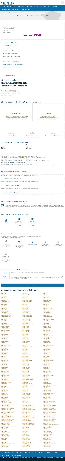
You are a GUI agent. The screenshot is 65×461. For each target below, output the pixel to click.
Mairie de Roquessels (26, 400)
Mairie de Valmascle (4, 438)
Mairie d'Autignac (25, 298)
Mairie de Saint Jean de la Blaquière (28, 415)
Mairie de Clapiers (25, 323)
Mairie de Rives (3, 359)
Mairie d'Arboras (4, 296)
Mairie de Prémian (4, 394)
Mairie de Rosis (45, 400)
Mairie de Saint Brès (46, 404)
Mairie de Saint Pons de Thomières (49, 421)
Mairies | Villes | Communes (11, 12)
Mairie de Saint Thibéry (5, 424)
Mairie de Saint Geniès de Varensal (49, 409)
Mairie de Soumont (25, 431)
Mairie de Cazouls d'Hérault (27, 319)
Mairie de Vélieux (4, 439)
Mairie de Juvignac (4, 344)
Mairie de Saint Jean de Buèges (6, 413)
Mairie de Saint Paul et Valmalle (49, 420)
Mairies (3, 6)
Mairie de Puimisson (4, 395)
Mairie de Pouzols (4, 393)
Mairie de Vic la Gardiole (26, 442)
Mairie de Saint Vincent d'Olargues (28, 424)
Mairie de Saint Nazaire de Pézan (7, 420)
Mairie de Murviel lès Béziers (6, 378)
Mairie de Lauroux (25, 350)
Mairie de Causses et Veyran (27, 316)
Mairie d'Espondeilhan (26, 330)
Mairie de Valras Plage (26, 438)
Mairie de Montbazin (47, 371)
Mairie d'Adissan (25, 292)
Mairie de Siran (24, 430)
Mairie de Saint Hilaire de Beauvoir (49, 412)
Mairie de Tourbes (4, 434)
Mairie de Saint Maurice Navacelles (7, 419)
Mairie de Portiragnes (47, 390)
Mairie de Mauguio (4, 367)
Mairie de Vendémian (47, 439)
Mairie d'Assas (3, 297)
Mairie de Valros (46, 438)
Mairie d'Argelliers (25, 296)
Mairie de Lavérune (4, 352)
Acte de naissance (11, 6)
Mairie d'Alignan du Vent (26, 294)
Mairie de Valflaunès (46, 436)
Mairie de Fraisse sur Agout (48, 335)
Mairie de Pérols (25, 386)
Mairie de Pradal (46, 355)
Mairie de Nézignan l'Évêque (27, 379)
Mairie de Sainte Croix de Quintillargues (8, 426)
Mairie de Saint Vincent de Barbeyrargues (51, 424)
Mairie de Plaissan (25, 389)
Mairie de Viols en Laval (26, 446)
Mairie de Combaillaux (5, 326)
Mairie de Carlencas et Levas (6, 313)
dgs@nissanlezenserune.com (11, 30)
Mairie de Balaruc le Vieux (5, 301)
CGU (1, 459)
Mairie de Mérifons (46, 367)
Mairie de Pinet (3, 389)
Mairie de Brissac (25, 308)
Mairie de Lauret (4, 350)
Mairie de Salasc (25, 426)
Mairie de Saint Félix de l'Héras (27, 408)
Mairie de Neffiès (4, 379)
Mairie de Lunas (4, 363)
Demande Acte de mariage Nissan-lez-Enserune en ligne (16, 117)
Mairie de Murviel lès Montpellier (28, 378)
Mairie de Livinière (25, 345)
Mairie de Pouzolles (46, 391)
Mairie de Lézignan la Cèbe (48, 359)
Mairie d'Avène (45, 298)
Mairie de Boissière (25, 344)
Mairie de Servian (46, 428)
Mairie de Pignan (46, 387)
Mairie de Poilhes (46, 389)
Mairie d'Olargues (46, 380)
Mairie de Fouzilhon (4, 335)
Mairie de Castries (46, 315)
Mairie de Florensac (46, 333)
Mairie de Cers (3, 322)
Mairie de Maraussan (26, 364)
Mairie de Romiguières (26, 398)
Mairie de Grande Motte (5, 345)
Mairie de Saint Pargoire (26, 420)
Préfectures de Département (47, 457)
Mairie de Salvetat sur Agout (48, 345)
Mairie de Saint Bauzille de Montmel (7, 404)
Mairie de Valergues (25, 436)
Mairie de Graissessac (5, 341)
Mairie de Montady (25, 370)
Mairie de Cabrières (25, 309)
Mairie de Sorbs (46, 430)
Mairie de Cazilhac (4, 319)
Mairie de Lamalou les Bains (27, 348)
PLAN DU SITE (8, 457)
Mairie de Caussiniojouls (47, 316)
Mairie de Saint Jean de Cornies (28, 413)
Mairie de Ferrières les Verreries (7, 333)
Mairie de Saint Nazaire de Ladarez (49, 419)
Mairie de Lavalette (46, 350)
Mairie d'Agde (45, 292)
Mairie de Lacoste (46, 346)
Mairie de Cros (45, 353)
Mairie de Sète (3, 430)
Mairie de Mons (4, 370)
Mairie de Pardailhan (47, 383)
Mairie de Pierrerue (25, 387)
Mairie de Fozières (25, 335)
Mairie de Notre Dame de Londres (7, 380)
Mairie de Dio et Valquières (6, 330)
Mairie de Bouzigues (25, 307)
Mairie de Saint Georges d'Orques (28, 411)
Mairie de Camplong (46, 311)
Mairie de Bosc (24, 352)
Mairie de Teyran (25, 432)
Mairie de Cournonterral (5, 329)
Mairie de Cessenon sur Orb (27, 322)
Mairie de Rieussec (46, 397)
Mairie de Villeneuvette (5, 445)
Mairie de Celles (46, 320)
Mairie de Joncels (25, 342)
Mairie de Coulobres (4, 327)
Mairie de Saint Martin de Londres (28, 417)
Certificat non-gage (6, 9)
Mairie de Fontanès (4, 334)
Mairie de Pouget (4, 355)
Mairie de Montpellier (5, 375)
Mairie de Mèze (4, 368)
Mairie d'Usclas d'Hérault (47, 434)
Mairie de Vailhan (46, 435)
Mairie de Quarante (4, 397)
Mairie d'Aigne (45, 293)
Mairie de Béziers (4, 305)
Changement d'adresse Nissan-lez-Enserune (53, 135)
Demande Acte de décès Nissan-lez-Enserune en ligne (16, 119)
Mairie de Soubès (4, 431)
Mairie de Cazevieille (46, 318)
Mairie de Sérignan (25, 428)
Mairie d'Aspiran (46, 296)
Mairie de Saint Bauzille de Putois (28, 404)
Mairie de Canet (25, 312)
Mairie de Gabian (25, 337)
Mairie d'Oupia (45, 382)
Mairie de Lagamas (4, 348)
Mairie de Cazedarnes (26, 318)
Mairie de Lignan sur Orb (5, 361)
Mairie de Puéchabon (26, 394)
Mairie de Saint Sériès (47, 423)
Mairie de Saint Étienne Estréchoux (7, 408)
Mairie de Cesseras (46, 322)
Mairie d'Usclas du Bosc (5, 435)
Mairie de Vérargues (25, 441)
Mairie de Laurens (46, 349)
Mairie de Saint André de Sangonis (7, 402)
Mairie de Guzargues (26, 341)
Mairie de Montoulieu (47, 374)
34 (31, 164)
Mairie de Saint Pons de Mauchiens (28, 421)
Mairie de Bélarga (4, 304)
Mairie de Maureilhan (26, 367)
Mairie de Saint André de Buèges (49, 401)
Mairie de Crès (24, 353)
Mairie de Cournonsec (47, 327)
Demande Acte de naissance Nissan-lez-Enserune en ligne (17, 116)
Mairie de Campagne (26, 311)
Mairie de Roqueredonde (5, 400)
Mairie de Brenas (46, 307)
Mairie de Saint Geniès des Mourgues (8, 411)
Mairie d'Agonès (25, 293)
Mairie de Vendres (4, 441)
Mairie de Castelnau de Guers (6, 315)
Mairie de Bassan (46, 301)
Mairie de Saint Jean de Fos (6, 415)
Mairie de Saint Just (46, 416)
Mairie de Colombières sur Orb (27, 324)
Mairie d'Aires (3, 357)
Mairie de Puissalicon (26, 395)
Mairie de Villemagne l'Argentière (7, 443)
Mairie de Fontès (25, 334)
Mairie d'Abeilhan (4, 292)
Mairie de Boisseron (25, 305)
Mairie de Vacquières (26, 435)
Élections (61, 457)
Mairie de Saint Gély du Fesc (6, 409)
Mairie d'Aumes (4, 298)
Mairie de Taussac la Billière (6, 432)
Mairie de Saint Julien (26, 416)
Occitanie (34, 156)
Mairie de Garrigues (25, 338)
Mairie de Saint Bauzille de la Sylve (49, 402)
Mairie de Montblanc (5, 372)
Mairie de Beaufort (4, 303)
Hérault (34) (21, 12)
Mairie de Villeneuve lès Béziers (28, 443)
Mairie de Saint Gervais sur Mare (49, 411)
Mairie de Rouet (4, 401)
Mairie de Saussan (4, 427)
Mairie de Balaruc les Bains (27, 301)
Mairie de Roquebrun (47, 398)
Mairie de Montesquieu (47, 372)
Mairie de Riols (3, 398)
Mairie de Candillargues (5, 312)
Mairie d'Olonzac (25, 382)
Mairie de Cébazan (4, 320)
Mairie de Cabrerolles (5, 309)
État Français (56, 457)
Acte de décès (29, 6)
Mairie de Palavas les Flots (27, 383)
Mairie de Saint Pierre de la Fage (7, 421)
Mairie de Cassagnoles (26, 313)
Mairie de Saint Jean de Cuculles (49, 413)
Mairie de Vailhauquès (5, 436)
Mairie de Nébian (46, 378)
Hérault (25, 156)
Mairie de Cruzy (46, 329)
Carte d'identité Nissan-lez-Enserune (48, 116)
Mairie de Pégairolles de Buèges (28, 385)
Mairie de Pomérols (4, 390)
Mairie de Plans (46, 357)
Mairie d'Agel (3, 293)
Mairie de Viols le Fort (47, 446)
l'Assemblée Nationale (10, 174)
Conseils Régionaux (17, 457)
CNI (41, 6)
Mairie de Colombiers (47, 324)
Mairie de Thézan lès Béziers (48, 432)
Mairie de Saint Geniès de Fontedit (28, 409)
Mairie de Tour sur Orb (5, 346)
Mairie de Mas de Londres (48, 365)
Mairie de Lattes (25, 349)
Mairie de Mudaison (25, 376)
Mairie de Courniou (25, 327)
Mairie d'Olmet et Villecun (6, 382)
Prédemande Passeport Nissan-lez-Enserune (48, 117)
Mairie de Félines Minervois (27, 331)
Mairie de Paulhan (4, 385)
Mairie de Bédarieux (46, 303)
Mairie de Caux (3, 318)
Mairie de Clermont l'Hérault (6, 324)
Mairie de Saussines (25, 427)
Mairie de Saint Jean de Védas (6, 416)
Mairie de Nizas (46, 379)
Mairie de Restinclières (26, 397)
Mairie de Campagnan (5, 311)
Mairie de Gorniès (25, 339)
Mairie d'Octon (24, 380)
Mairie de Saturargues (47, 426)
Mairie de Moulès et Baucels (48, 375)
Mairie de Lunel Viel (46, 363)
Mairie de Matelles (25, 357)
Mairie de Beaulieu (25, 303)
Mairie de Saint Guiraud (26, 412)
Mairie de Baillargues (47, 300)
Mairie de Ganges (4, 338)
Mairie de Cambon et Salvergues (49, 309)
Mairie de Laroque (4, 349)
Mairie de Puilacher (46, 394)
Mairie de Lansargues (47, 348)
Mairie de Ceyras (4, 323)
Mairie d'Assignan (25, 297)
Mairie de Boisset (46, 305)
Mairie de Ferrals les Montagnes (49, 331)
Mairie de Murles (46, 376)
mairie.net (3, 12)
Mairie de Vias (3, 442)
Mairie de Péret (4, 386)
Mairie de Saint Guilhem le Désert (7, 412)
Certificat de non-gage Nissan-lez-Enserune (32, 137)
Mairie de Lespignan (25, 359)
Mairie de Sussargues (47, 431)
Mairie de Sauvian (4, 428)
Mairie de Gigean (46, 338)
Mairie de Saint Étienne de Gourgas (49, 406)
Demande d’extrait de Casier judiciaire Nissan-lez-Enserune (48, 119)
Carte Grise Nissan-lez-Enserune (32, 135)
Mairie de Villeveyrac (5, 446)
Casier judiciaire (15, 9)
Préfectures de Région (26, 457)
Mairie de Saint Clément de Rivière (49, 405)
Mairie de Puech (4, 356)
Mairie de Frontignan (5, 337)
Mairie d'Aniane (46, 294)
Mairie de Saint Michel (26, 419)
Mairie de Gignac (4, 339)
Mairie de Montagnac (47, 370)
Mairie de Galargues (46, 337)
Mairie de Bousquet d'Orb (48, 352)
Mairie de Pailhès (4, 383)
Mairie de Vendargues (26, 439)
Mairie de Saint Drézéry (5, 406)
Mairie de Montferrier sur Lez (6, 374)
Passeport (36, 6)
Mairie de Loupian (46, 361)
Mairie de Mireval (46, 368)
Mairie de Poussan (25, 391)
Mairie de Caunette (46, 344)
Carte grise (54, 6)
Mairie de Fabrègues (46, 330)
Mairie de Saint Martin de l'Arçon (7, 417)
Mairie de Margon (46, 364)
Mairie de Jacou (4, 342)
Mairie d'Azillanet (4, 300)
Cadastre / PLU (47, 6)
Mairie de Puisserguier (47, 395)
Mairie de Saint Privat (5, 423)
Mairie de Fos (45, 334)
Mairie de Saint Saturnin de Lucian (28, 423)
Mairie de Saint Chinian (5, 405)
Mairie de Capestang (47, 312)
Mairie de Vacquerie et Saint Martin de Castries (31, 346)
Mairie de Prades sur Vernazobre (49, 393)
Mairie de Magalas (4, 364)
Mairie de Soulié (25, 356)
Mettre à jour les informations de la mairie (7, 95)
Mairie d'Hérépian (46, 341)
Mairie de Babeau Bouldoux (27, 300)
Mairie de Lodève (25, 361)
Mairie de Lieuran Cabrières (27, 360)
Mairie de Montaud (25, 371)
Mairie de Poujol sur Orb (26, 355)
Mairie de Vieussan (46, 442)
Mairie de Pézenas (46, 386)
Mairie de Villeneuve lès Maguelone (49, 443)
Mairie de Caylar (4, 353)
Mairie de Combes (25, 326)
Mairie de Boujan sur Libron (6, 307)
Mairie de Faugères (4, 331)
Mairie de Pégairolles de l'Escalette (49, 385)
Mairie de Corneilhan (47, 326)
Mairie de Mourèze (4, 376)
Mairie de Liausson (4, 360)
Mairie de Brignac (4, 308)
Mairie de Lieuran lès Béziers (48, 360)
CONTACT (2, 457)
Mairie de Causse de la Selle (6, 316)
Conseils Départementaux (36, 457)
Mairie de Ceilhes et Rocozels (27, 320)
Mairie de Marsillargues (26, 365)
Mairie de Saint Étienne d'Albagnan (28, 406)
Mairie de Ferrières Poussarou (27, 333)
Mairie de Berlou (25, 304)
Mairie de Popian (25, 390)
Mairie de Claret (46, 323)
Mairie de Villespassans (26, 445)
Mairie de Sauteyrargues (47, 427)
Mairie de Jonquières (47, 342)
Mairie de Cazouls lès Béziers (48, 319)
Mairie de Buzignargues (47, 308)
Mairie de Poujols (4, 391)
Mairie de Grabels (46, 339)
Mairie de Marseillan (4, 365)
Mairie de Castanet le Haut (48, 313)
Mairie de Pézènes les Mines (6, 387)
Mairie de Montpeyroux (26, 375)
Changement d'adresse (26, 9)
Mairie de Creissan (25, 329)
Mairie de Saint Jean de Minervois (49, 415)
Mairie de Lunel (25, 363)
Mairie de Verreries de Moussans (49, 441)
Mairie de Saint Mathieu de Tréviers (49, 417)
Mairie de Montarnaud (5, 371)
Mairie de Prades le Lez (26, 393)
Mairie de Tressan (25, 434)
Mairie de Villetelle (46, 445)
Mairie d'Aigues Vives (5, 294)
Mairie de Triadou (46, 356)
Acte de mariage (20, 6)
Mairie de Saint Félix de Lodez (48, 408)
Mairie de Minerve (25, 368)
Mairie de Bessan (46, 304)
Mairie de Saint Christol (26, 405)
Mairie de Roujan (25, 401)
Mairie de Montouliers (26, 374)
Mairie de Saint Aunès (26, 402)
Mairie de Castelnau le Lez (27, 315)
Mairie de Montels (25, 372)
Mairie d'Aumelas (46, 297)
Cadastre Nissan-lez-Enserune (11, 135)
